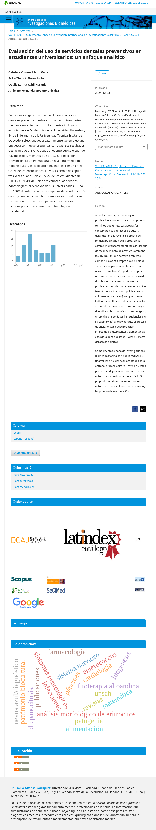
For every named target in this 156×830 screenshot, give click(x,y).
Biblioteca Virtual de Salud (131, 2)
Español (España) (24, 438)
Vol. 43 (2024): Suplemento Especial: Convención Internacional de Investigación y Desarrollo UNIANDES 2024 (73, 35)
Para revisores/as (24, 487)
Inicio (11, 31)
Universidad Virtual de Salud (93, 2)
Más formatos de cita (110, 147)
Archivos (25, 31)
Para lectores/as (23, 474)
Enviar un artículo (25, 453)
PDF (103, 73)
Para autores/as (23, 481)
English (18, 432)
